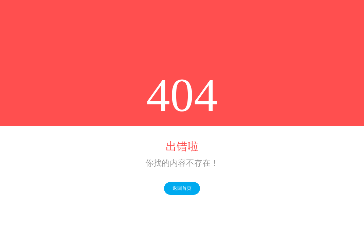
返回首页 (182, 188)
